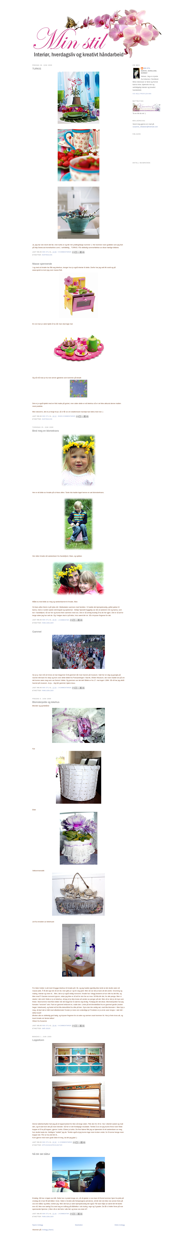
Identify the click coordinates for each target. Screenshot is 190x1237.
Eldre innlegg (120, 1225)
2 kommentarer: (65, 687)
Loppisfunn (38, 1040)
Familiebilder (48, 623)
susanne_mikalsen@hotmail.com (145, 127)
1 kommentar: (64, 620)
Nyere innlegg (37, 1225)
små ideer (46, 1028)
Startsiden (79, 1225)
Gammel (36, 631)
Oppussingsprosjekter (52, 1145)
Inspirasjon (47, 255)
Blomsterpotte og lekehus (45, 702)
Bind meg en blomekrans (45, 430)
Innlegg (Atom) (47, 1230)
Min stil (147, 68)
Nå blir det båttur (41, 1154)
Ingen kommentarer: (67, 416)
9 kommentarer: (65, 252)
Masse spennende (42, 263)
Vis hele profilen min (142, 93)
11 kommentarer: (65, 1142)
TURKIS (36, 68)
